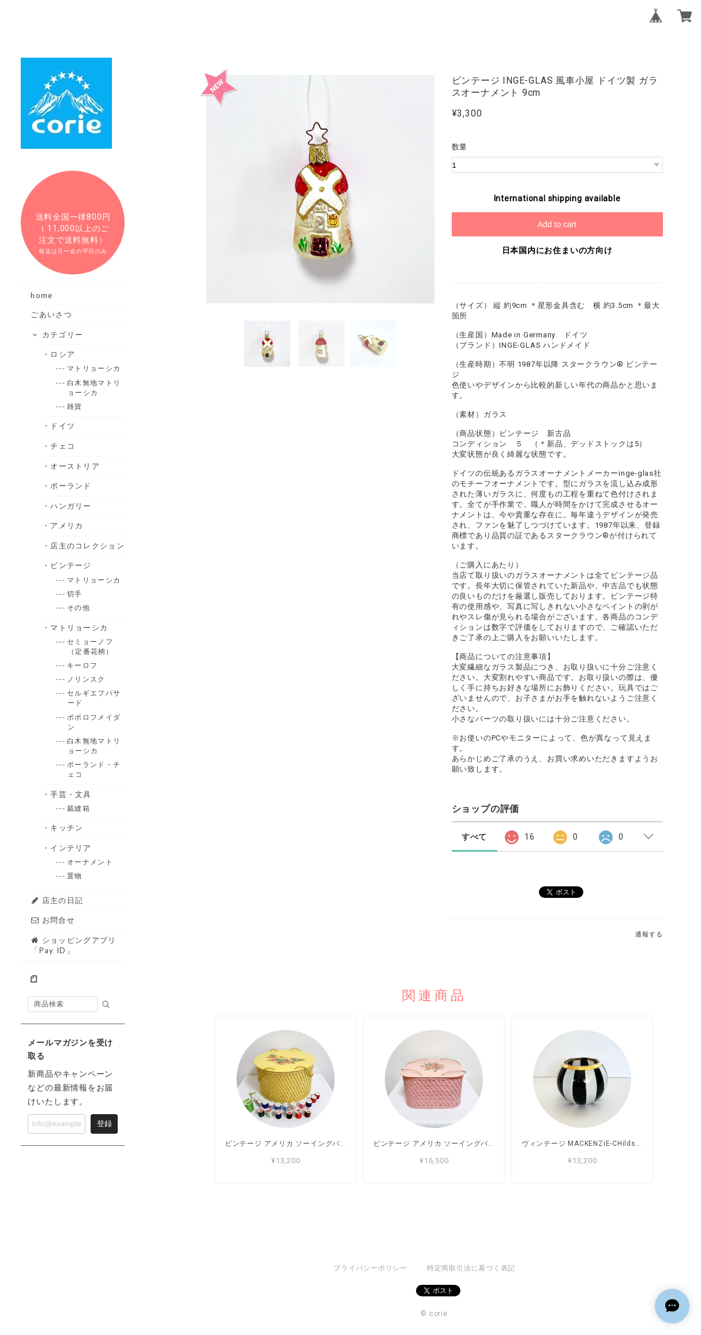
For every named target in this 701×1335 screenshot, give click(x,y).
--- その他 (79, 607)
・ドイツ (63, 425)
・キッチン (67, 827)
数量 (460, 146)
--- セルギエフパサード (94, 698)
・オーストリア (75, 466)
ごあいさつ (51, 314)
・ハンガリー (71, 505)
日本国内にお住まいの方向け (557, 250)
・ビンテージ (71, 565)
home (42, 295)
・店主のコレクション (88, 545)
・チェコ (63, 445)
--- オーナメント (90, 862)
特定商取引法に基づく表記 (471, 1268)
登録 (104, 1123)
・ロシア (63, 354)
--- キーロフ (83, 665)
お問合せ (53, 919)
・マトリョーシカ (79, 627)
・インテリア (71, 847)
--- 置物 (75, 875)
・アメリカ (67, 525)
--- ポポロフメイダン (94, 722)
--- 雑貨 (75, 406)
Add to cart (557, 224)
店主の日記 (57, 900)
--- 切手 (75, 593)
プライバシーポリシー (370, 1268)
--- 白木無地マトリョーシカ (94, 387)
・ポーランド (71, 485)
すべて (474, 836)
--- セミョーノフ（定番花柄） (91, 646)
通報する (648, 934)
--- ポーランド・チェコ (94, 769)
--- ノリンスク (87, 679)
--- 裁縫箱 (79, 808)
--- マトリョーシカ (94, 368)
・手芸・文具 (71, 794)
